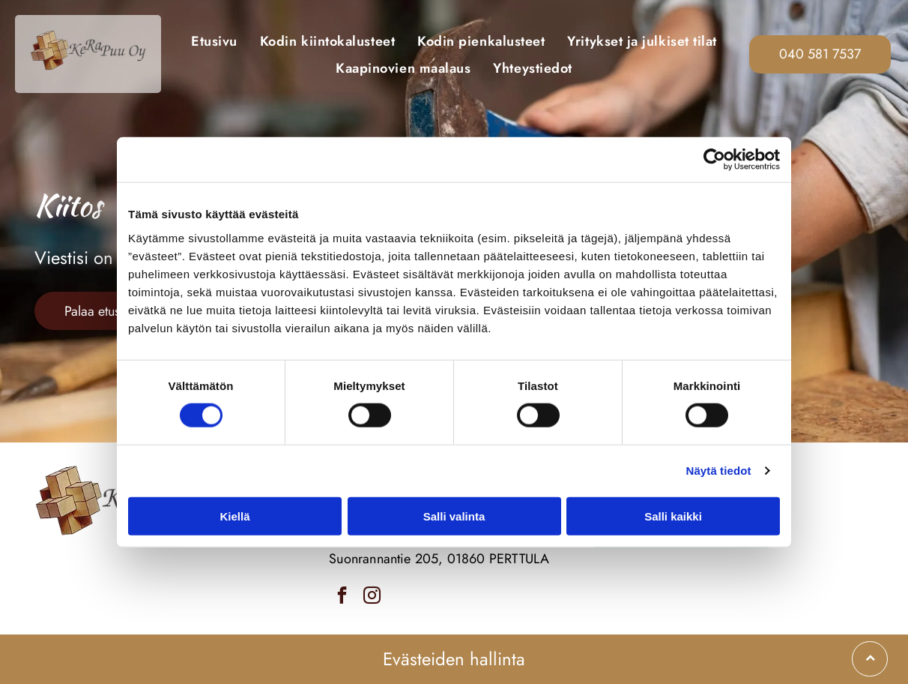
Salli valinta (454, 515)
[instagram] (372, 597)
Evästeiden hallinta (454, 659)
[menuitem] (214, 40)
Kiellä (234, 515)
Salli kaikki (673, 515)
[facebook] (342, 597)
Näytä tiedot (718, 470)
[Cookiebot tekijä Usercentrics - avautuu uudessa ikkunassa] (714, 159)
